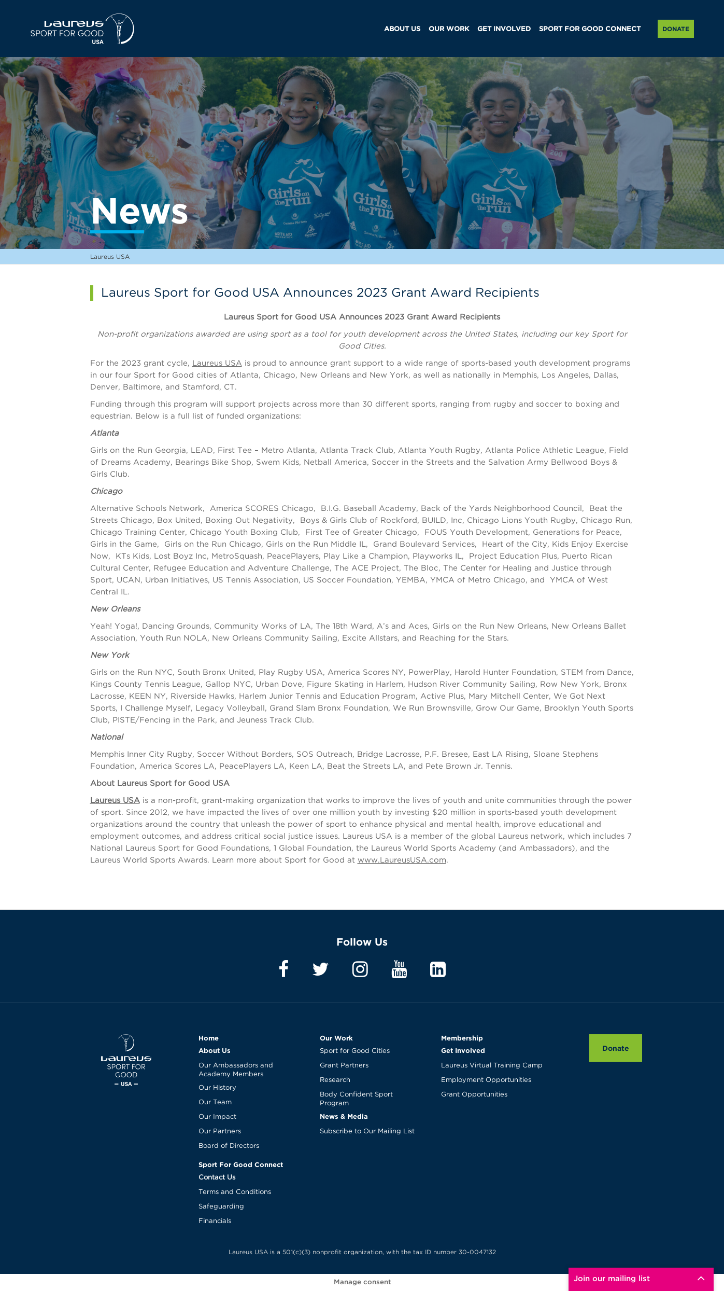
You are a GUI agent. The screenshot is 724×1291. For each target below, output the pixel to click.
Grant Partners (344, 1065)
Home (208, 1038)
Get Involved (463, 1050)
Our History (217, 1088)
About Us (214, 1050)
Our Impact (217, 1117)
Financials (214, 1221)
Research (335, 1080)
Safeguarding (221, 1207)
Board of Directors (228, 1146)
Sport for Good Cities (355, 1051)
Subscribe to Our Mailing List (367, 1131)
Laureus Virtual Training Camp (492, 1065)
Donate (675, 28)
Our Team (215, 1102)
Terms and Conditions (234, 1192)
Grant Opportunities (474, 1095)
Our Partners (219, 1131)
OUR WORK (449, 29)
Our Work (336, 1038)
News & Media (344, 1116)
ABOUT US (402, 29)
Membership (462, 1038)
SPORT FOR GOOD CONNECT (590, 29)
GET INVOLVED (504, 29)
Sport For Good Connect (240, 1164)
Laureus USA (82, 28)
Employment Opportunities (486, 1080)
